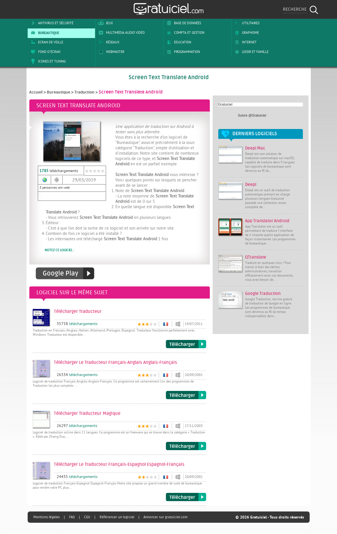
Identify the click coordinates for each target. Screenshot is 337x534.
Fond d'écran (44, 52)
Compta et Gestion (184, 32)
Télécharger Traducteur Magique (186, 446)
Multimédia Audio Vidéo (121, 32)
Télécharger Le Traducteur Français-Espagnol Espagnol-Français (186, 497)
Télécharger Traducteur (186, 344)
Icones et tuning (47, 61)
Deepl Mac (255, 148)
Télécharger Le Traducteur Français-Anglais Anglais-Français (186, 395)
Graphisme (246, 32)
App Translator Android (267, 221)
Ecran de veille (46, 42)
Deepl (250, 184)
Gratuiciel (225, 104)
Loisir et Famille (250, 52)
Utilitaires (246, 23)
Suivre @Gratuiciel (252, 115)
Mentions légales (46, 517)
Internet (245, 42)
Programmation (182, 52)
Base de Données (183, 23)
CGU (87, 517)
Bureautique (44, 32)
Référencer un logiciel (117, 517)
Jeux (105, 23)
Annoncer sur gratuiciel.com (166, 517)
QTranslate (255, 257)
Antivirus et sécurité (51, 23)
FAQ (72, 517)
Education (178, 42)
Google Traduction (263, 293)
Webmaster (110, 52)
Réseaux (108, 42)
